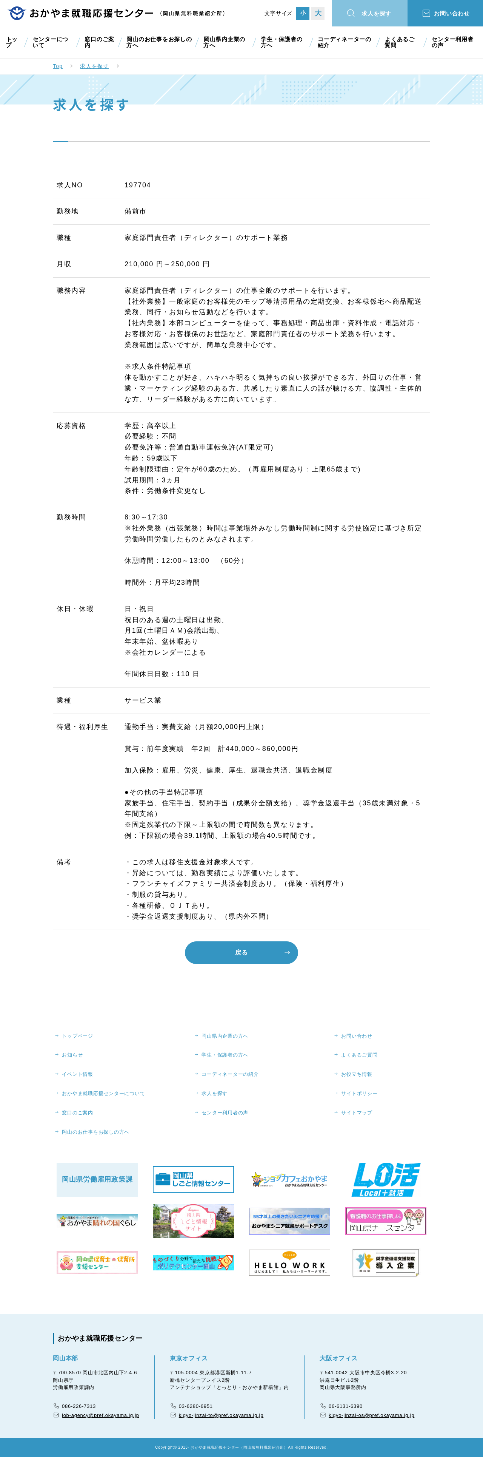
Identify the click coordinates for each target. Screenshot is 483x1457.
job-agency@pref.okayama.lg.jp (100, 1415)
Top (58, 66)
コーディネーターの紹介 (345, 42)
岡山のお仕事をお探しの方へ (156, 42)
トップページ (78, 1035)
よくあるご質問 (401, 42)
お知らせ (72, 1055)
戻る (241, 952)
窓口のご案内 (98, 42)
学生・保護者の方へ (282, 42)
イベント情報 (78, 1074)
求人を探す (377, 14)
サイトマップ (357, 1113)
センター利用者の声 (454, 42)
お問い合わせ (453, 14)
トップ (11, 42)
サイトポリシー (359, 1093)
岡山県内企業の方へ (225, 42)
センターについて (51, 42)
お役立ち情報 (357, 1074)
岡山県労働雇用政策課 (97, 1180)
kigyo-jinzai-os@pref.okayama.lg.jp (371, 1415)
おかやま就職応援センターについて (103, 1093)
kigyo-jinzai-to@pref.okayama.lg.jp (221, 1415)
